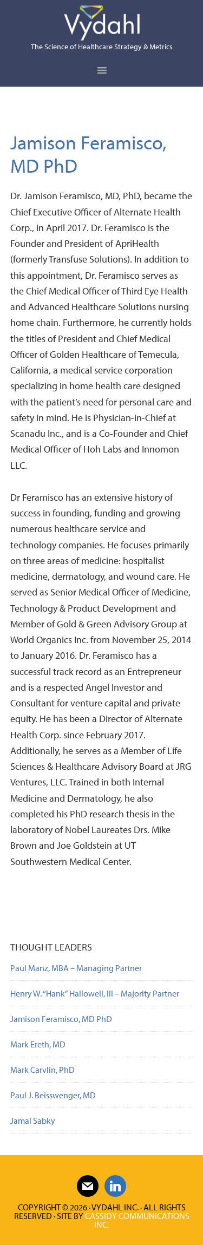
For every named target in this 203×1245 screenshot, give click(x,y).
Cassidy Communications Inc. (137, 1220)
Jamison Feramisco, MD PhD (61, 1018)
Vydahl (101, 23)
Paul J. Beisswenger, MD (53, 1095)
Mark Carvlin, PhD (42, 1069)
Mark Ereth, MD (38, 1044)
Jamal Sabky (32, 1120)
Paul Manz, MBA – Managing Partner (76, 967)
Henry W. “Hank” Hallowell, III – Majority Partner (94, 993)
